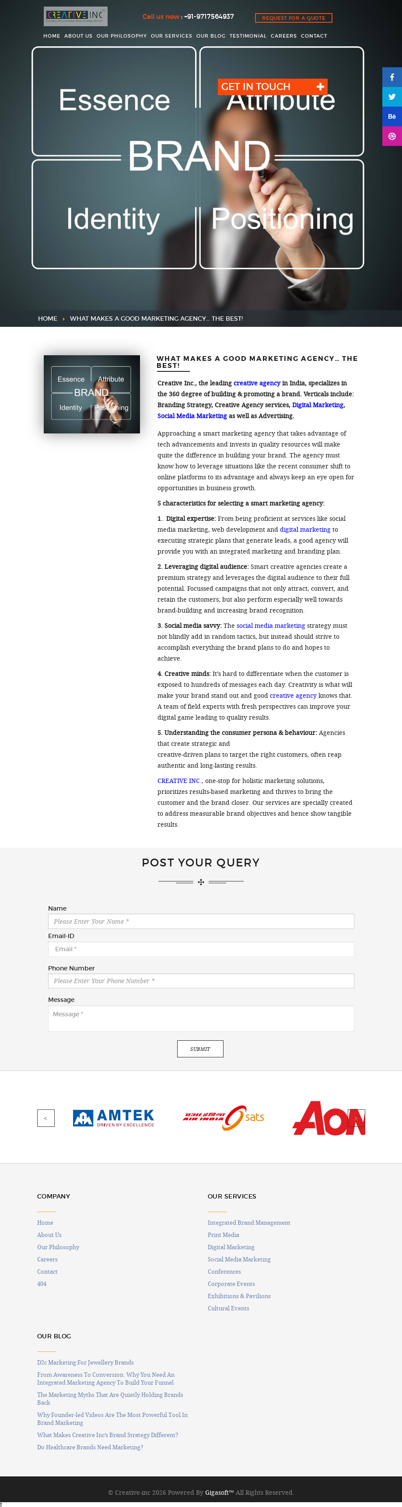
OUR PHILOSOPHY (122, 36)
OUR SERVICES (171, 36)
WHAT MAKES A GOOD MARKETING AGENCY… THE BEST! (156, 318)
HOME (51, 36)
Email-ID (61, 936)
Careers (47, 1259)
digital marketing (305, 530)
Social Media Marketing (192, 416)
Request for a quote (293, 18)
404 (41, 1284)
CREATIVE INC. (179, 781)
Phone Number (71, 969)
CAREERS (284, 36)
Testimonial (248, 36)
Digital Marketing (317, 405)
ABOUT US (78, 36)
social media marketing (271, 626)
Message (61, 1000)
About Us (49, 1235)
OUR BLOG (211, 36)
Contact (47, 1271)
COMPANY (53, 1196)
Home (45, 1222)
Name (57, 909)
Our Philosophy (58, 1247)
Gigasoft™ (219, 1492)
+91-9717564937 (209, 16)
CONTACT (314, 36)
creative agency (257, 383)
